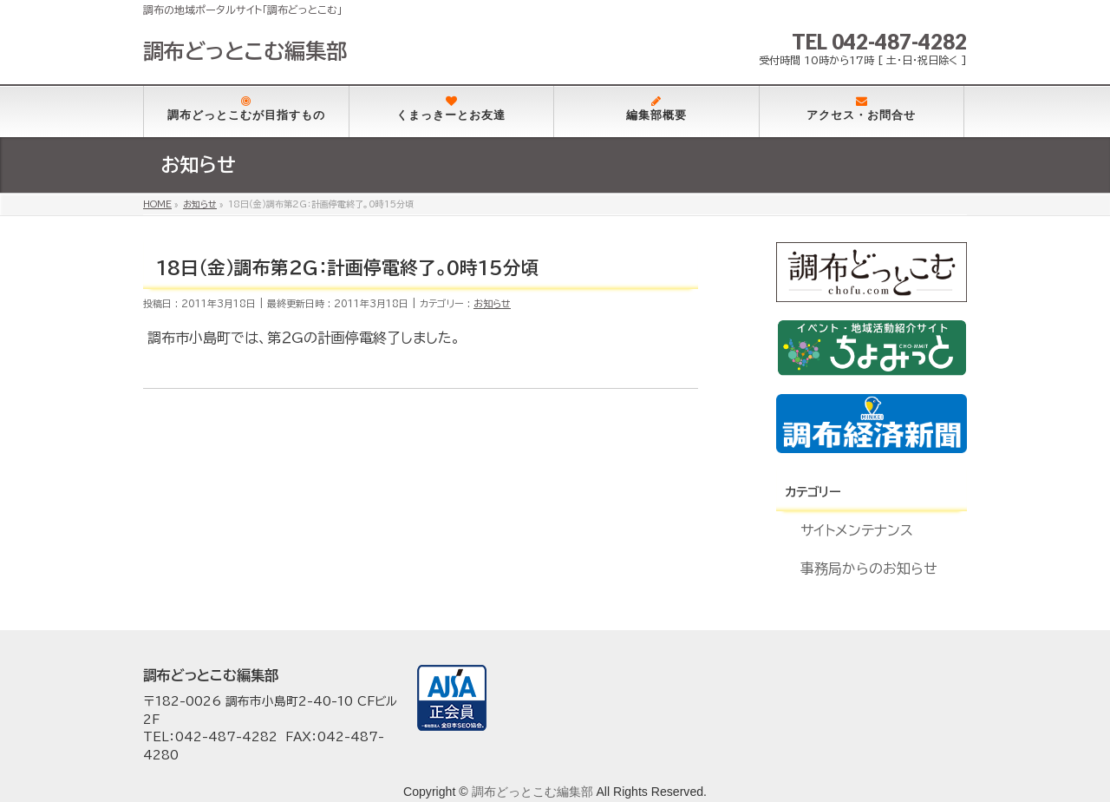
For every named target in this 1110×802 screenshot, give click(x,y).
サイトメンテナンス (856, 530)
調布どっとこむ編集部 (245, 51)
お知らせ (492, 303)
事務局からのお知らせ (868, 568)
